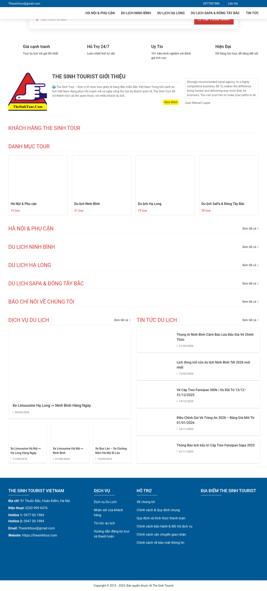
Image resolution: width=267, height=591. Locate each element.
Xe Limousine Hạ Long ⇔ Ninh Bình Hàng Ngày (52, 405)
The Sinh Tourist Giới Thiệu (88, 77)
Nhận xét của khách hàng (108, 512)
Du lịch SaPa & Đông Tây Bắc (215, 13)
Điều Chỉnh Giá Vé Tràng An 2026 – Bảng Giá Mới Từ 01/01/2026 (215, 420)
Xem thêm (171, 102)
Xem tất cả (122, 320)
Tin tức (252, 13)
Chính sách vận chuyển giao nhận (161, 534)
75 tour (142, 210)
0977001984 (211, 3)
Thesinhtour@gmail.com (24, 3)
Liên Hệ (233, 3)
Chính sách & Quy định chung (158, 510)
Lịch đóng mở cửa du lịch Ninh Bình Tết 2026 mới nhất (213, 364)
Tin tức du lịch (104, 523)
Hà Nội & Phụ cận (100, 13)
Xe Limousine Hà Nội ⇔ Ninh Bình (68, 451)
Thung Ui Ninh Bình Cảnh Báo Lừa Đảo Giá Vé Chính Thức (215, 337)
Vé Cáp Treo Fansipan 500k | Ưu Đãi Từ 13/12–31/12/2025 (211, 392)
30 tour (206, 210)
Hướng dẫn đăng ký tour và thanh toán (112, 533)
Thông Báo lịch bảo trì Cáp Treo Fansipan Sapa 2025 (216, 445)
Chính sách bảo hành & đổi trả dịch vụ (164, 526)
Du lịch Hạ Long (171, 13)
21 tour (78, 210)
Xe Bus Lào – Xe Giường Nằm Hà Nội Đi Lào (111, 451)
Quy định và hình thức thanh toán (161, 518)
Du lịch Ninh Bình (136, 13)
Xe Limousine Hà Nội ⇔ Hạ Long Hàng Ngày (25, 451)
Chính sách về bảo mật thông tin (160, 543)
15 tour (15, 210)
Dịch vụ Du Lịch (105, 502)
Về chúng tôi (146, 502)
